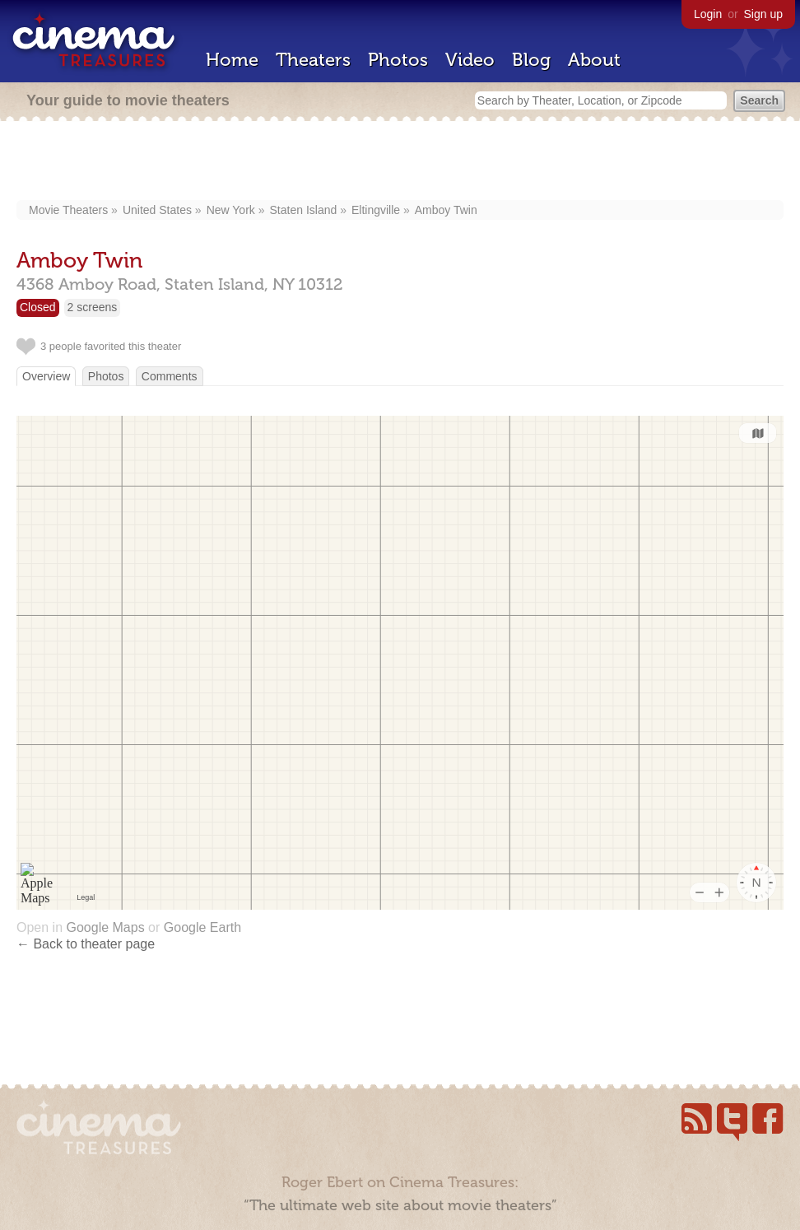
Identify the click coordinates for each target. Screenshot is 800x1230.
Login (708, 14)
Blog (531, 60)
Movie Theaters (68, 210)
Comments (170, 376)
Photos (398, 60)
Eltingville (375, 210)
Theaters (313, 60)
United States (157, 210)
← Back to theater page (85, 944)
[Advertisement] (400, 162)
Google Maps (105, 927)
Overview (46, 376)
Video (470, 60)
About (594, 60)
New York (231, 210)
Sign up (763, 14)
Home (232, 60)
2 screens (92, 307)
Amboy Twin (446, 210)
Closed (38, 307)
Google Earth (202, 927)
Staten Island (303, 210)
